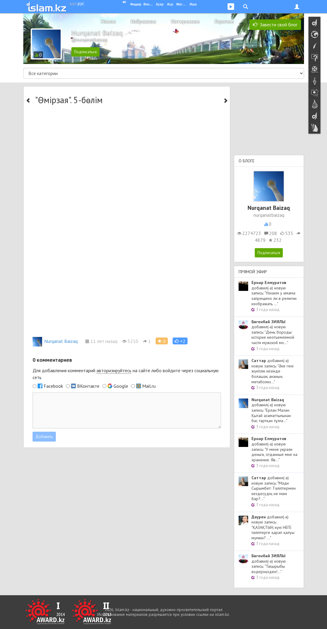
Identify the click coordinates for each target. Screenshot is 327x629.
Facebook (53, 386)
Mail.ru (149, 386)
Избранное (143, 21)
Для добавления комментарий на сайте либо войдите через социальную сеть (126, 373)
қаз (73, 3)
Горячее (224, 21)
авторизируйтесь (113, 370)
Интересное (185, 21)
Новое (108, 21)
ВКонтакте (88, 386)
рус (81, 3)
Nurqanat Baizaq (55, 341)
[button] (180, 341)
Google (120, 386)
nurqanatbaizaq (269, 215)
